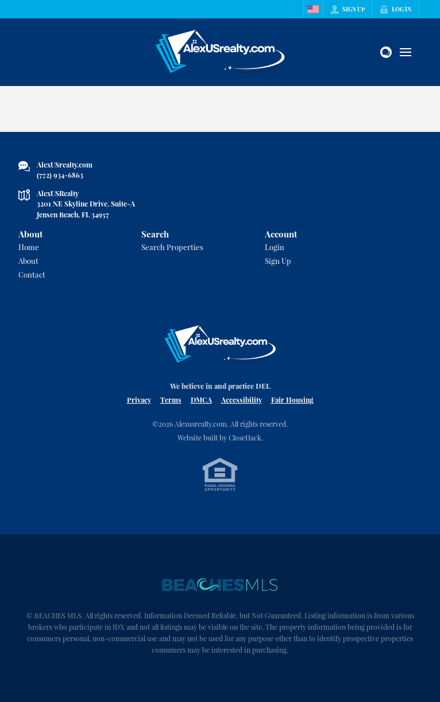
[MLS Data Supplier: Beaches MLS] (220, 585)
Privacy (139, 399)
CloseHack (245, 437)
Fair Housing (292, 399)
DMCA (201, 399)
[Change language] (313, 9)
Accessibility (241, 399)
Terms (171, 399)
